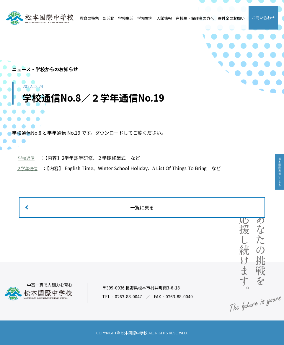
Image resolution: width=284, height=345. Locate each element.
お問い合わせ (263, 17)
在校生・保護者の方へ (195, 18)
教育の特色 (89, 18)
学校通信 (27, 157)
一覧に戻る (142, 207)
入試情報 (164, 18)
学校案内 (145, 18)
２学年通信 (28, 168)
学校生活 (125, 18)
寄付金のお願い (231, 18)
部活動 (108, 18)
